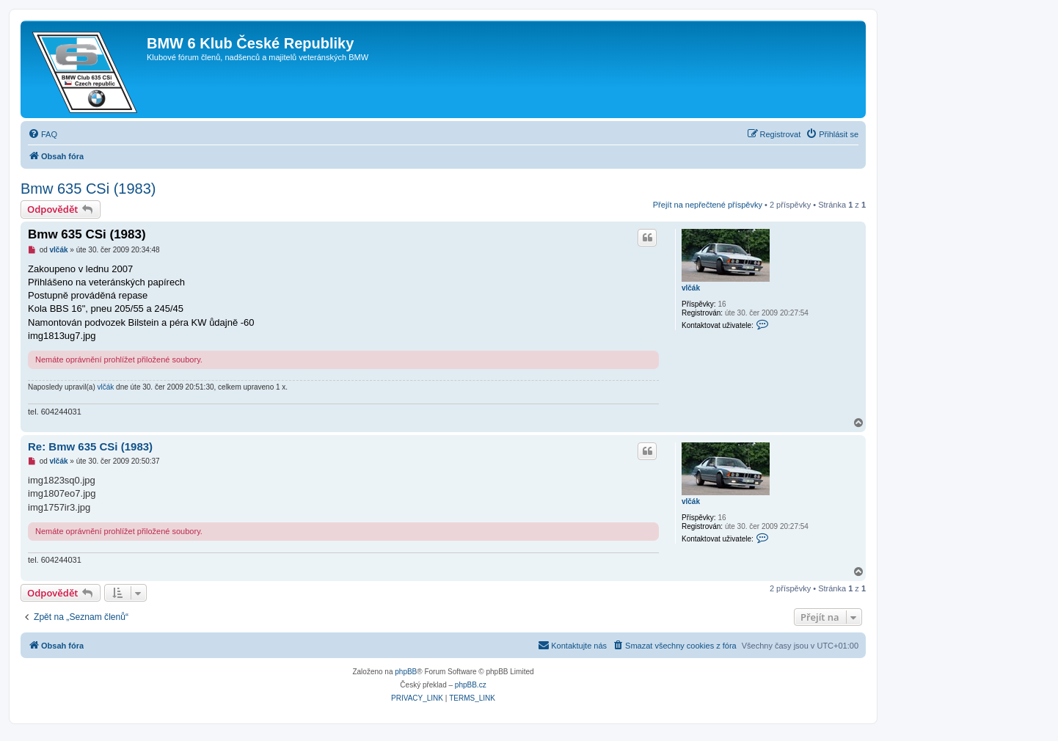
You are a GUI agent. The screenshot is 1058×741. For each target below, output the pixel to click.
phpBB (406, 672)
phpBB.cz (470, 685)
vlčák (691, 288)
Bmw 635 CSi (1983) (88, 188)
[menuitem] (42, 134)
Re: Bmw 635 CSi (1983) (90, 446)
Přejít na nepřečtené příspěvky (707, 204)
